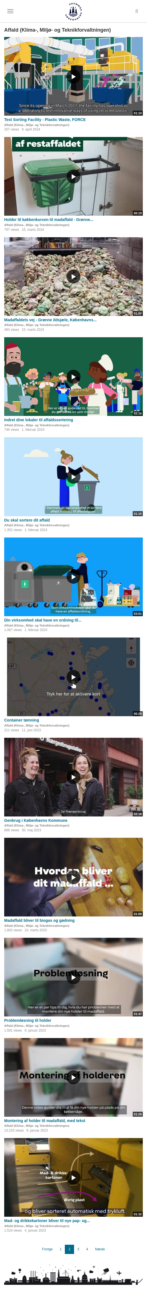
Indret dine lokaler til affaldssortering (38, 420)
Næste (100, 1249)
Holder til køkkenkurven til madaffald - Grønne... (48, 219)
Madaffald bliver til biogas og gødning (39, 920)
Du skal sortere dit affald (27, 520)
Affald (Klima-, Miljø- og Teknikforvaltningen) (36, 125)
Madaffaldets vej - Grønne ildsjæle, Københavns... (50, 320)
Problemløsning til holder (27, 1020)
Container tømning (21, 720)
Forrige (47, 1249)
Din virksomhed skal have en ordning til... (42, 620)
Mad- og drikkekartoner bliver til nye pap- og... (47, 1220)
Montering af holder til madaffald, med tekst (44, 1120)
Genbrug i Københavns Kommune (35, 820)
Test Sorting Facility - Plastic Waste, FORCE (45, 119)
